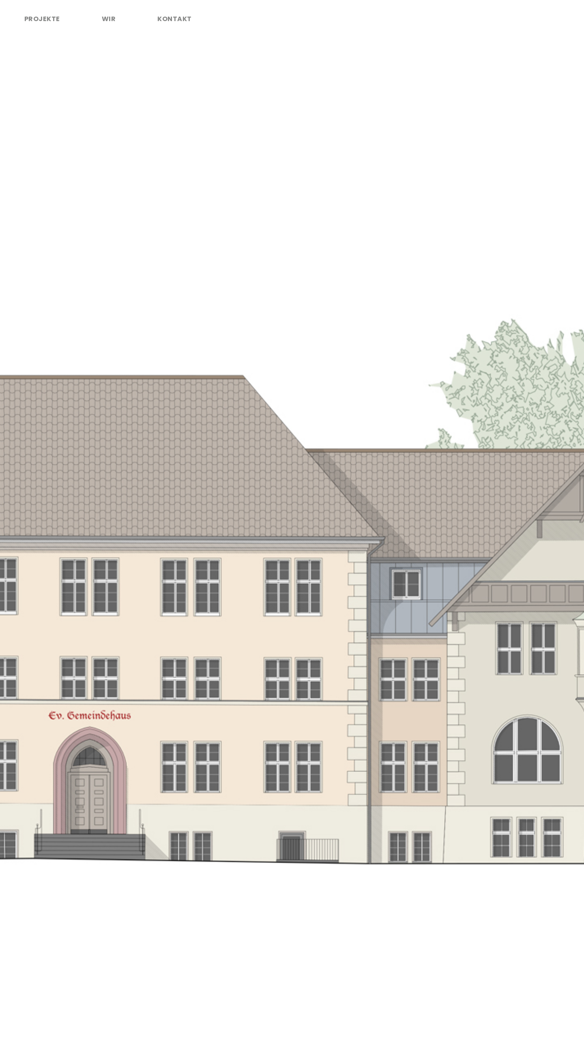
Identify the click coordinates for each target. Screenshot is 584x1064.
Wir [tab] (109, 19)
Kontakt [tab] (174, 19)
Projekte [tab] (42, 19)
